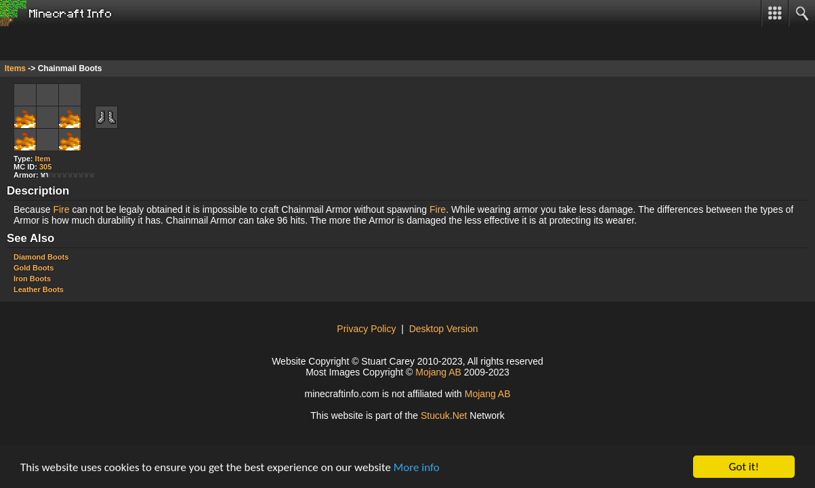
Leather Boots (39, 289)
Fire (61, 209)
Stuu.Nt (444, 415)
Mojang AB (438, 372)
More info (417, 467)
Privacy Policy (366, 328)
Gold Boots (34, 268)
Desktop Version (443, 328)
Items (15, 68)
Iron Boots (32, 278)
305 (45, 167)
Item (43, 159)
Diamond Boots (41, 257)
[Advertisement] (108, 43)
